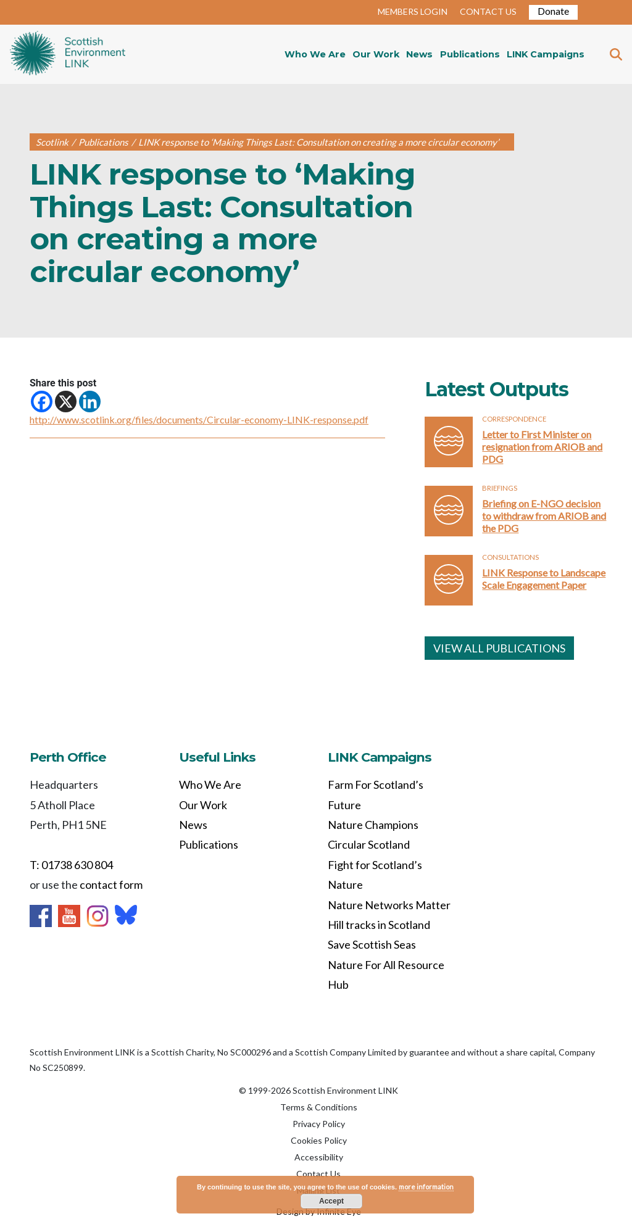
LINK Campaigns (545, 54)
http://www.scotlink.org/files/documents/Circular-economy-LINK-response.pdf (199, 419)
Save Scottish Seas (372, 944)
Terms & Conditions (318, 1107)
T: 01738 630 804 (71, 865)
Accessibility (318, 1157)
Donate (553, 11)
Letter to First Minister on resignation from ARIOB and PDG (542, 446)
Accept (331, 1201)
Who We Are (315, 54)
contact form (111, 884)
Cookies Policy (319, 1140)
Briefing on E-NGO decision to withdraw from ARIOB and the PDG (544, 515)
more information (426, 1187)
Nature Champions (373, 824)
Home (67, 54)
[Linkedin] (90, 401)
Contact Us (318, 1173)
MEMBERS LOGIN (412, 11)
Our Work (375, 54)
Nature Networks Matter (389, 905)
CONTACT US (488, 11)
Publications (470, 54)
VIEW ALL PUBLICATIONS (499, 648)
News (419, 54)
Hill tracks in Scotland (379, 924)
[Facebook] (41, 401)
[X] (66, 401)
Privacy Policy (319, 1123)
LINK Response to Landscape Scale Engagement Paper (543, 579)
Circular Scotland (369, 844)
